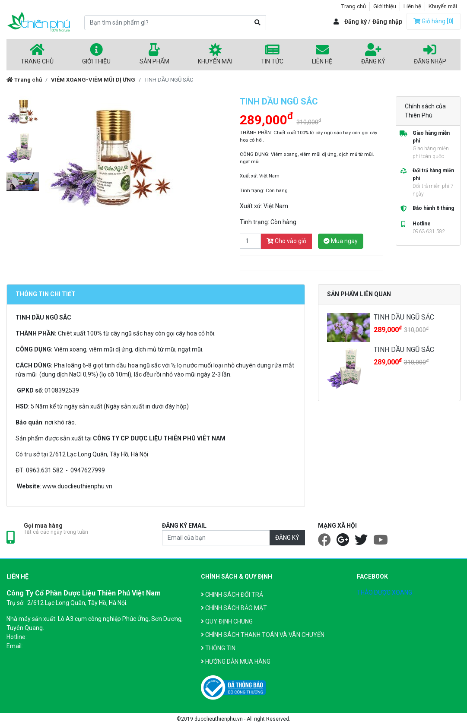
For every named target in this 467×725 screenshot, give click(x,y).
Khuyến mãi (443, 6)
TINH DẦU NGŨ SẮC (404, 317)
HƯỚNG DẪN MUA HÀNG (235, 661)
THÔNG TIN (218, 648)
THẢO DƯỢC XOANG (384, 592)
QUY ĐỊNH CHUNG (227, 621)
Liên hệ (412, 6)
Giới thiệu (384, 6)
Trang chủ (353, 6)
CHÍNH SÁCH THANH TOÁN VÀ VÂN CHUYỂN (262, 634)
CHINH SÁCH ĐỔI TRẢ (232, 594)
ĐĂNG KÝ (287, 537)
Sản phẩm (154, 54)
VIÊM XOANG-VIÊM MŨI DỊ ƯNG (93, 79)
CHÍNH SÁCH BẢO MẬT (234, 608)
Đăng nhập (387, 21)
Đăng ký (355, 21)
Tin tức (272, 54)
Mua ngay (341, 240)
